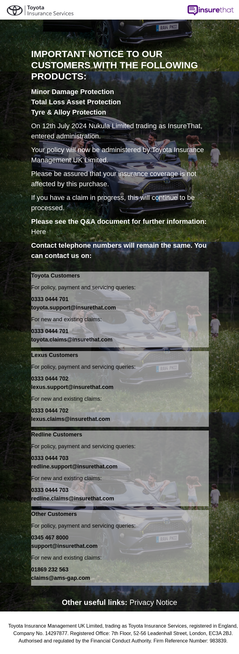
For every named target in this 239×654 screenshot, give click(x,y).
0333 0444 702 (49, 379)
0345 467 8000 (49, 537)
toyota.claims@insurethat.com (72, 339)
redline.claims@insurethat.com (72, 498)
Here (38, 232)
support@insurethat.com (64, 546)
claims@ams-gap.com (60, 578)
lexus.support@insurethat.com (72, 387)
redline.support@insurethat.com (74, 466)
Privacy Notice (153, 602)
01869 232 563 (49, 569)
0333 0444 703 (49, 458)
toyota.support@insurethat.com (73, 307)
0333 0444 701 (49, 299)
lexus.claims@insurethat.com (70, 419)
